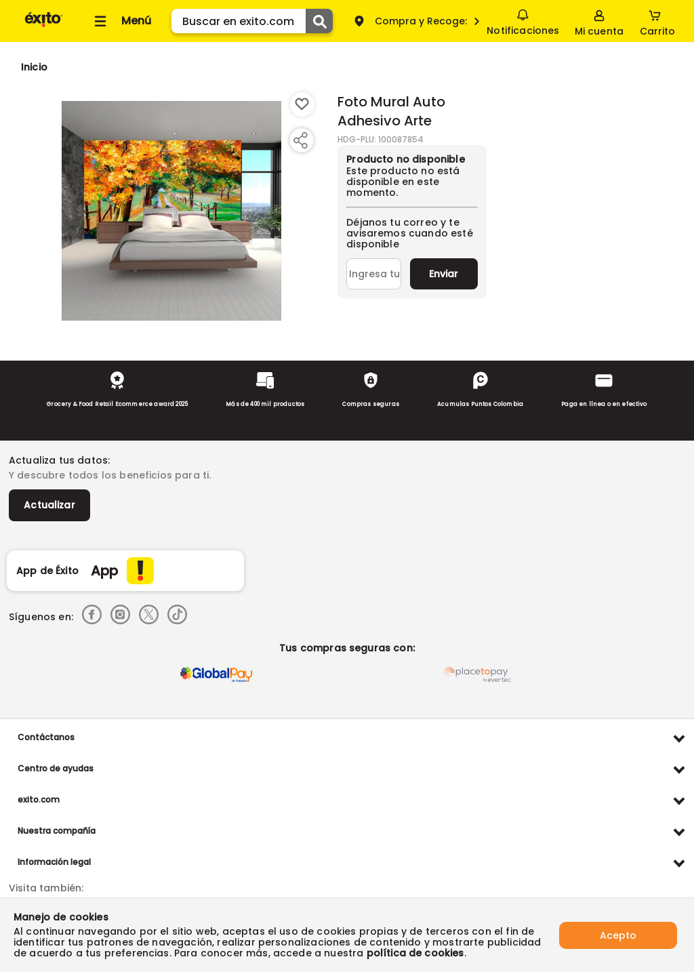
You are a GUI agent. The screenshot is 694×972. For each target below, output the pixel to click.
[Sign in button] (599, 21)
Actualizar (49, 505)
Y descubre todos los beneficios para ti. (110, 475)
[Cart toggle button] (657, 21)
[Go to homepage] (34, 67)
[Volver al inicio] (44, 26)
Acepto (618, 934)
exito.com (39, 799)
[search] (252, 21)
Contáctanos (46, 737)
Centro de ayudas (56, 768)
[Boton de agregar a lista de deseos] (302, 104)
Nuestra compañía (57, 830)
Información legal (54, 862)
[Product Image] (171, 210)
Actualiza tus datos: (59, 460)
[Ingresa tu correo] (373, 273)
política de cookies (415, 953)
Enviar (443, 274)
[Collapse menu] (120, 21)
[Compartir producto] (300, 140)
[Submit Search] (319, 21)
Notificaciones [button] (523, 20)
